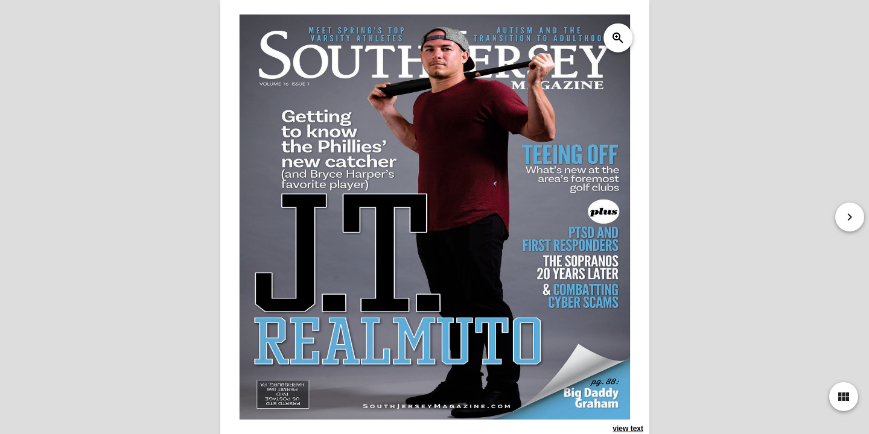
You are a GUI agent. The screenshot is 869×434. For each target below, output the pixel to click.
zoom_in (617, 38)
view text (628, 428)
